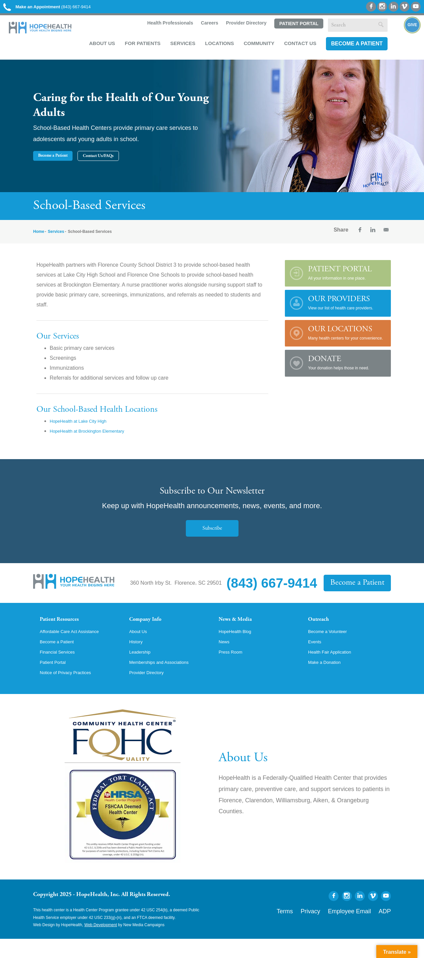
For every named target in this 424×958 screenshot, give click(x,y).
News (225, 657)
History (137, 657)
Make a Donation (328, 680)
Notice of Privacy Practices (71, 691)
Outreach (322, 625)
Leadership (142, 668)
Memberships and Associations (165, 680)
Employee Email (360, 929)
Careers (205, 27)
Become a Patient (353, 47)
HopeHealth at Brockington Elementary (96, 436)
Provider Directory (242, 27)
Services (179, 47)
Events (316, 657)
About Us (99, 47)
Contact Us (297, 47)
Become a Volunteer (332, 646)
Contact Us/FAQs (157, 161)
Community (255, 47)
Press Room (233, 668)
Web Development (100, 944)
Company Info (151, 625)
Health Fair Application (334, 668)
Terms (312, 929)
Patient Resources (66, 625)
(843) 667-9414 (59, 7)
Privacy (332, 929)
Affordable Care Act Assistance (76, 646)
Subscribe (212, 533)
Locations (216, 47)
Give (405, 38)
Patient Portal (295, 27)
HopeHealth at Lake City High (85, 426)
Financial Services (61, 668)
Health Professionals (166, 27)
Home (38, 237)
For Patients (139, 47)
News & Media (240, 625)
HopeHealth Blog (239, 646)
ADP (387, 929)
